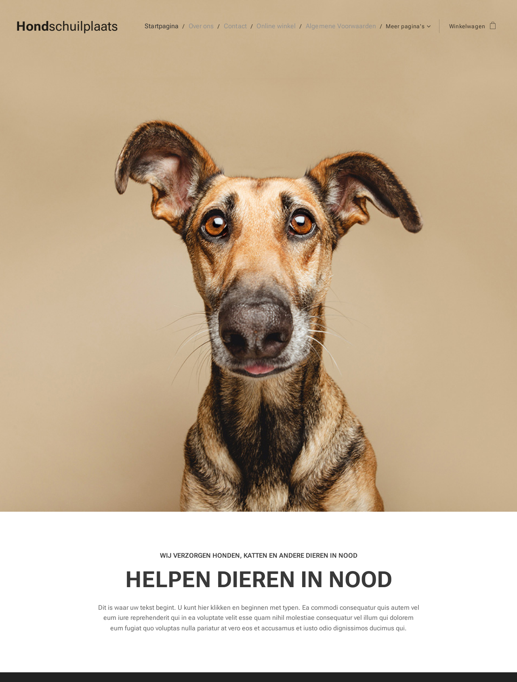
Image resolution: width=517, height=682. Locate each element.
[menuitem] (174, 26)
